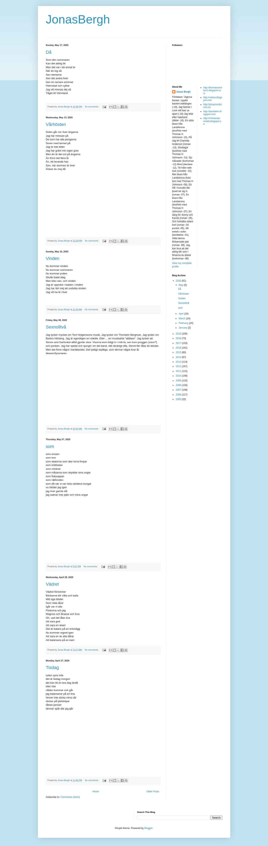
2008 (179, 385)
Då (49, 52)
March (182, 318)
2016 (179, 347)
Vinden (53, 258)
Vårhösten (56, 124)
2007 (179, 389)
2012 (179, 366)
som (50, 446)
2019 (179, 333)
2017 (179, 343)
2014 (179, 357)
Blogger (148, 828)
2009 (179, 380)
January (183, 327)
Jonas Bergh (183, 91)
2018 (179, 338)
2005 (179, 399)
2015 (179, 352)
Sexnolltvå (56, 327)
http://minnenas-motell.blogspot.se (212, 121)
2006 (179, 394)
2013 (179, 361)
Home (95, 791)
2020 (179, 280)
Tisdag (52, 667)
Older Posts (153, 791)
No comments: (92, 106)
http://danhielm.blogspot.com (212, 113)
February (184, 323)
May (181, 285)
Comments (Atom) (70, 797)
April (181, 313)
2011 (179, 371)
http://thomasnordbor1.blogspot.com (212, 90)
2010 (179, 375)
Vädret (52, 584)
